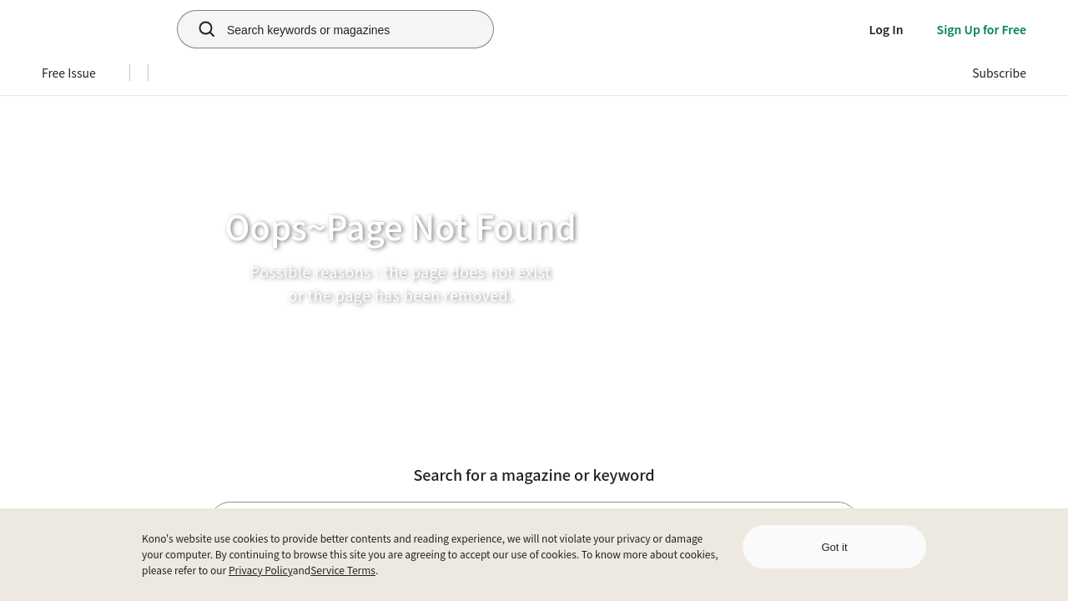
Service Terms (342, 570)
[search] (198, 29)
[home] (92, 29)
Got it (834, 547)
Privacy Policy (261, 570)
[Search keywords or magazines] (356, 29)
